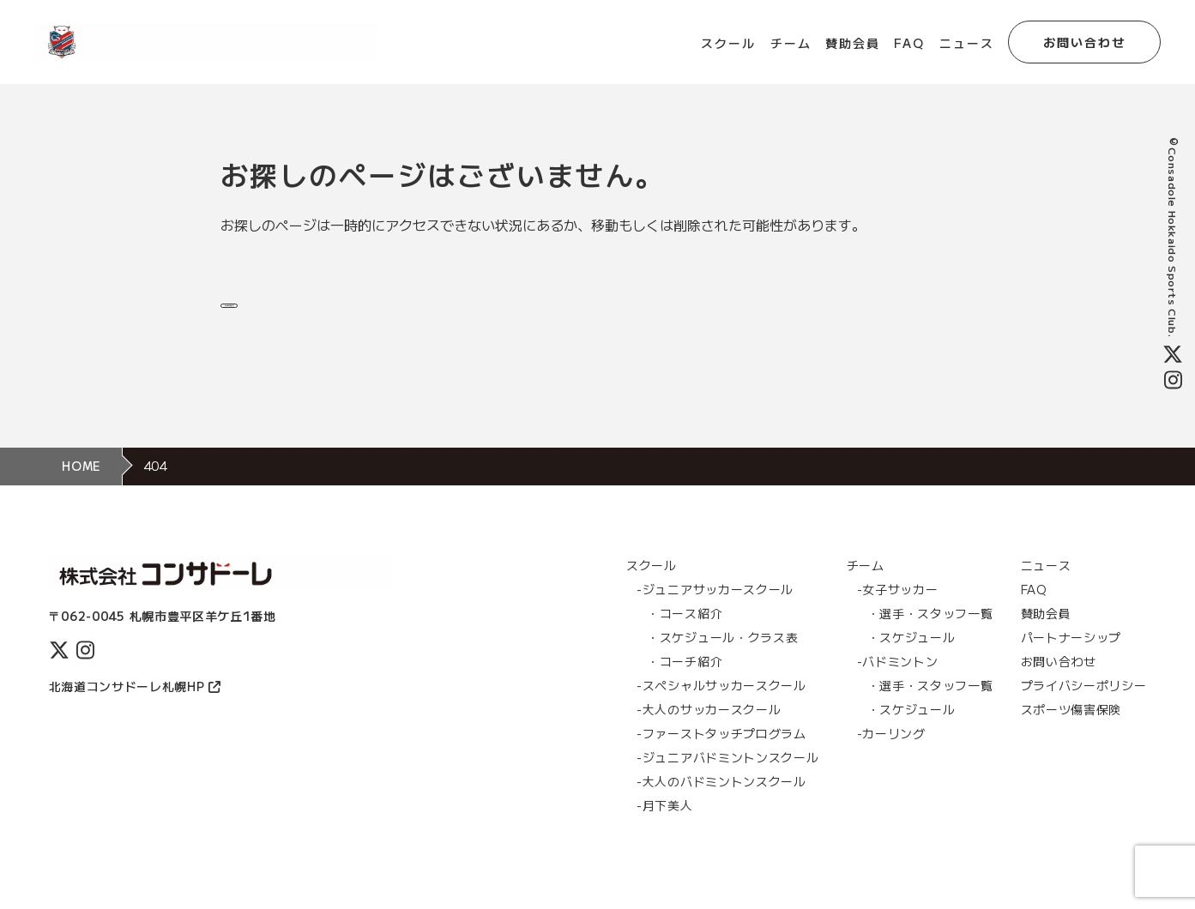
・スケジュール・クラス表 (722, 659)
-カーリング (891, 755)
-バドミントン (897, 683)
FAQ (909, 42)
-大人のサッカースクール (709, 731)
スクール (728, 42)
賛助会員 (852, 42)
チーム (791, 42)
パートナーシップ (1071, 659)
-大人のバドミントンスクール (721, 803)
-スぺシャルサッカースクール (721, 707)
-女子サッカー (897, 611)
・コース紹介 (684, 635)
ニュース (966, 42)
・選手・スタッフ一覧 (930, 635)
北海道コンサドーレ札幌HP (134, 708)
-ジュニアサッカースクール (715, 611)
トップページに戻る (324, 311)
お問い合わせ (1084, 42)
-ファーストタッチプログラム (721, 755)
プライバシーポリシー (1084, 707)
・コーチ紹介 (684, 683)
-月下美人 (665, 827)
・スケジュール (911, 659)
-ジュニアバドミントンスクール (728, 779)
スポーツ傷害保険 (1071, 731)
